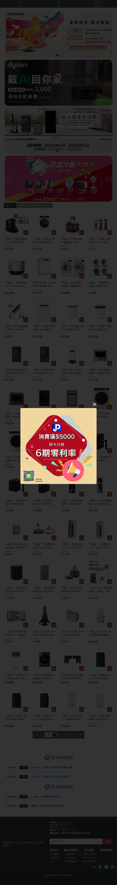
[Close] (95, 404)
